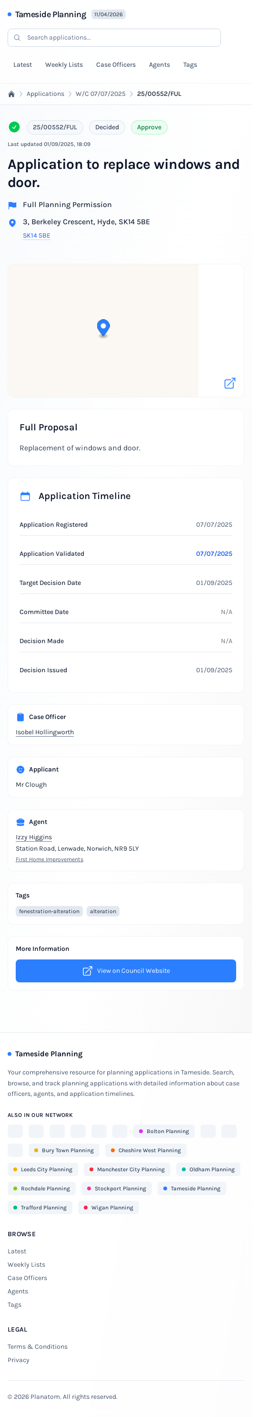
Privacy (19, 1360)
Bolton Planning (164, 1131)
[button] (126, 324)
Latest (22, 65)
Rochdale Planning (41, 1188)
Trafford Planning (40, 1207)
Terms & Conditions (38, 1347)
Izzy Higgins (34, 837)
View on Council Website (126, 971)
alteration (103, 911)
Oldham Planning (208, 1169)
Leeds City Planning (42, 1169)
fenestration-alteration (49, 911)
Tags (190, 65)
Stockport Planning (116, 1188)
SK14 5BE (36, 235)
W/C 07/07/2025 (101, 94)
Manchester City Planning (127, 1169)
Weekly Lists (64, 65)
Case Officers (116, 65)
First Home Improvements (49, 859)
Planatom (45, 1397)
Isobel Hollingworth (45, 732)
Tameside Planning (50, 14)
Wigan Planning (108, 1207)
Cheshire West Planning (146, 1150)
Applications (45, 94)
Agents (159, 65)
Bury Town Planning (64, 1150)
